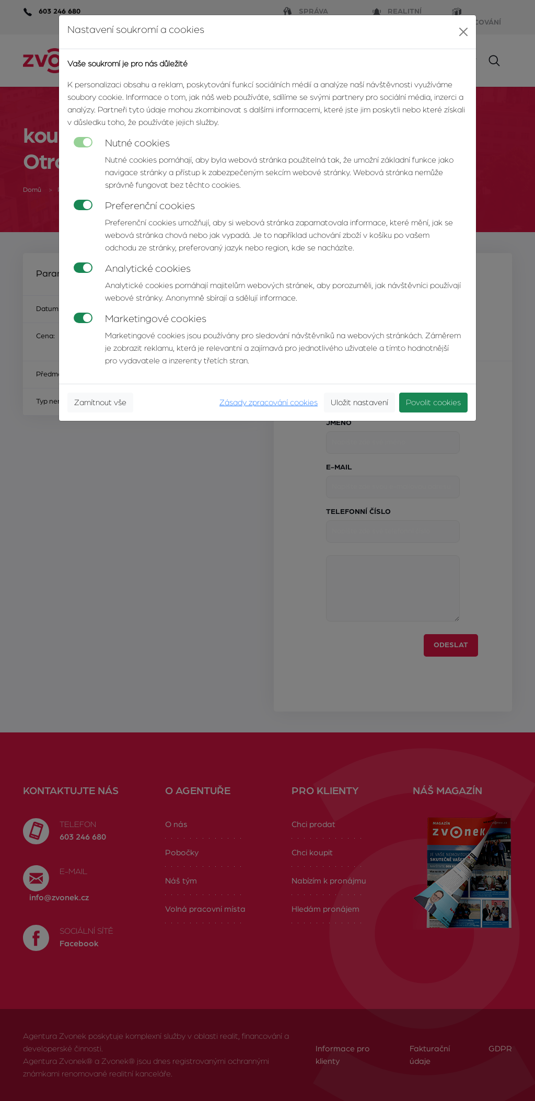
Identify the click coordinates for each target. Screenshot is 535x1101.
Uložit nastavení (359, 402)
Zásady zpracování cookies (268, 402)
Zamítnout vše (100, 402)
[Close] (463, 32)
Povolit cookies (433, 402)
